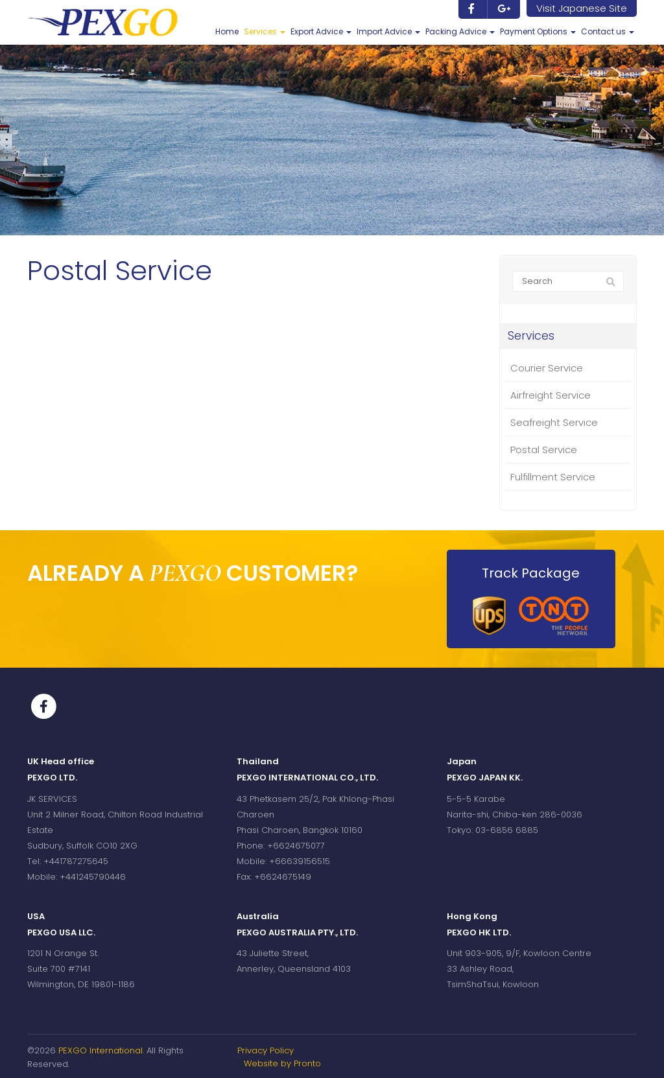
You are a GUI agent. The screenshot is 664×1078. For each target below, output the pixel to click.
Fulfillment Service (552, 477)
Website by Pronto (282, 1063)
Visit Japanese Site (581, 8)
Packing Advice (460, 31)
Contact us (607, 31)
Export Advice (320, 31)
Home (227, 31)
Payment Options (538, 31)
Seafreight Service (554, 422)
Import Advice (388, 31)
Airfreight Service (550, 395)
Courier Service (546, 368)
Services (264, 31)
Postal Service (543, 449)
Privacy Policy (265, 1050)
